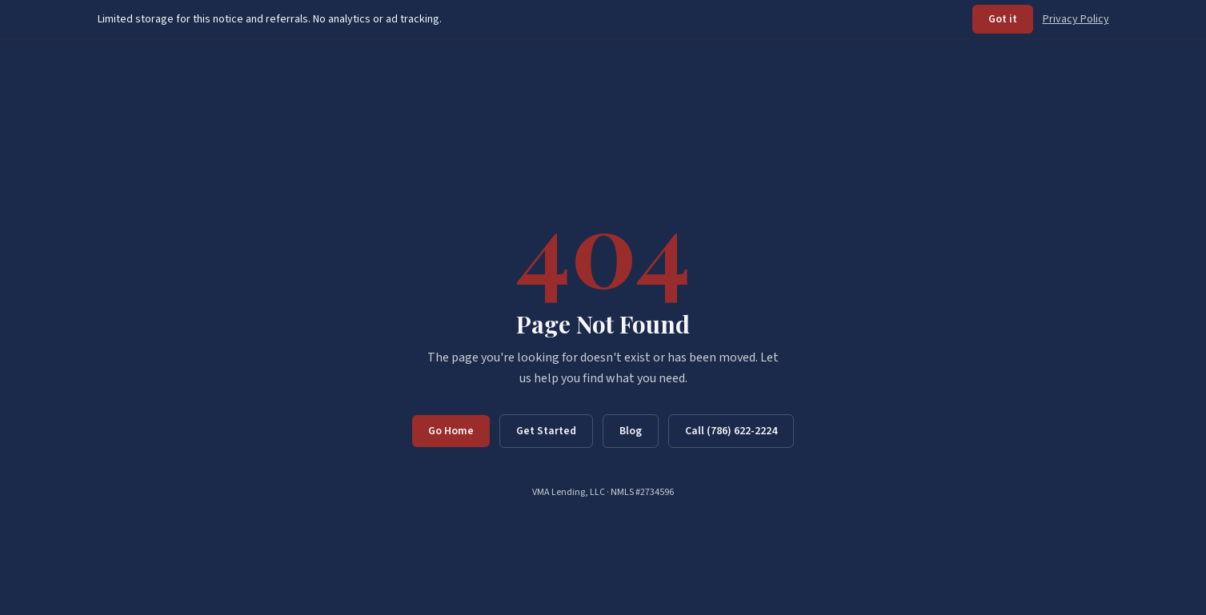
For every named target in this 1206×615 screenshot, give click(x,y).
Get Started (546, 431)
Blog (630, 431)
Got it (1002, 19)
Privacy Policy (1076, 19)
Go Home (451, 431)
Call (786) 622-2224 (731, 431)
